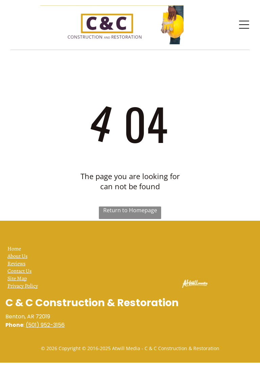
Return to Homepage (130, 210)
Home (14, 248)
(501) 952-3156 (45, 325)
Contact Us (19, 271)
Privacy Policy (22, 286)
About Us (17, 256)
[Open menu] (244, 25)
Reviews (16, 263)
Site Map (17, 278)
